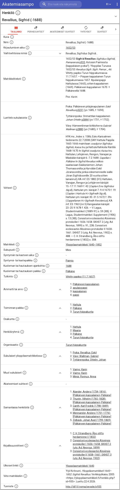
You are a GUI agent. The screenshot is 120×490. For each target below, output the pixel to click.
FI (108, 4)
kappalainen (80, 291)
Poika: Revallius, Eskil (85, 352)
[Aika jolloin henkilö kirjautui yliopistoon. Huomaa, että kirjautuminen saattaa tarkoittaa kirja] (27, 47)
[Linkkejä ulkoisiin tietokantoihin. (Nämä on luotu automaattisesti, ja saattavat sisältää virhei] (21, 465)
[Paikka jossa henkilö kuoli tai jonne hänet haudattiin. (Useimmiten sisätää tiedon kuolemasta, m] (43, 271)
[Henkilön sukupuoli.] (17, 250)
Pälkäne (70, 271)
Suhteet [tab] (102, 29)
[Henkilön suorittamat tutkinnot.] (16, 276)
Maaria (77, 330)
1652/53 (71, 47)
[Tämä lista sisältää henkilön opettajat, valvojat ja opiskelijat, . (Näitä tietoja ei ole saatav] (31, 384)
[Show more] (60, 53)
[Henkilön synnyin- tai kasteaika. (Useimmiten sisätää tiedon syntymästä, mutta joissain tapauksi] (37, 255)
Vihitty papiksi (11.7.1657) (80, 276)
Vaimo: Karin (80, 369)
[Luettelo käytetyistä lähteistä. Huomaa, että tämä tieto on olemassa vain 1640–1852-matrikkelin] (15, 188)
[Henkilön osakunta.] (17, 319)
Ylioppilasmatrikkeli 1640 (80, 465)
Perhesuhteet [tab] (36, 29)
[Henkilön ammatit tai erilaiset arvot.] (26, 289)
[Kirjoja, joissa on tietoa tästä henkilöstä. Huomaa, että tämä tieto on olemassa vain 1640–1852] (26, 445)
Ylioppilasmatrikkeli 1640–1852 (84, 244)
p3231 (79, 110)
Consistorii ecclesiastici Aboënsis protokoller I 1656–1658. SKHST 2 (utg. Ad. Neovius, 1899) (92, 444)
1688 (69, 266)
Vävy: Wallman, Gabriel (86, 356)
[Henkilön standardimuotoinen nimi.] (11, 42)
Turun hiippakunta (83, 311)
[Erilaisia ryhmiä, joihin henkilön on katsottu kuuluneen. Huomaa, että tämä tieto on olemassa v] (22, 332)
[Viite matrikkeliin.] (25, 476)
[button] (60, 16)
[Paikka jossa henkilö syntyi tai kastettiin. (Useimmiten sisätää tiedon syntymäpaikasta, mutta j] (35, 260)
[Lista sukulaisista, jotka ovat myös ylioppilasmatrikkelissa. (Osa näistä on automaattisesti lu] (45, 356)
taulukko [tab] (16, 29)
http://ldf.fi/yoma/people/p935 (84, 486)
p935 (82, 62)
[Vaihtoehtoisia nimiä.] (30, 53)
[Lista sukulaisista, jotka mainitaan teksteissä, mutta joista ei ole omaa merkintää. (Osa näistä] (24, 372)
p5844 (85, 119)
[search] (60, 4)
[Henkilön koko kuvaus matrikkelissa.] (24, 79)
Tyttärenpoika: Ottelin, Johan (89, 359)
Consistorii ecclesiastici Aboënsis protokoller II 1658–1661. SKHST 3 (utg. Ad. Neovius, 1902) (92, 455)
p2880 (79, 129)
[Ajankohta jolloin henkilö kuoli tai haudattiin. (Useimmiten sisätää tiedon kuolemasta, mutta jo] (47, 266)
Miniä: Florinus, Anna (84, 376)
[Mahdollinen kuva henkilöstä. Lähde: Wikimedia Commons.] (12, 37)
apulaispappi (80, 287)
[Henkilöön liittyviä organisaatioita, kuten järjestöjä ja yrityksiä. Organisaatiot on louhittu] (21, 345)
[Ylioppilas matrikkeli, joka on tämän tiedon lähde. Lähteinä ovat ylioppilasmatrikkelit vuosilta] (17, 244)
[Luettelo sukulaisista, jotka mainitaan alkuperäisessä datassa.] (30, 118)
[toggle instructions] (18, 13)
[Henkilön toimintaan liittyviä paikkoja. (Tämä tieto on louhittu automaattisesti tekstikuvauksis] (26, 308)
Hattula (77, 304)
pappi (76, 294)
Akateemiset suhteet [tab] (62, 29)
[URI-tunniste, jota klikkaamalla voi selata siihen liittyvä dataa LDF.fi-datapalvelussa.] (16, 486)
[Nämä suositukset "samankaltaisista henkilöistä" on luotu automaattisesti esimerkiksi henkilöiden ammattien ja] (32, 407)
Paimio (70, 260)
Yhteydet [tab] (86, 29)
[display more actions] (117, 4)
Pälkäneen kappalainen (86, 284)
